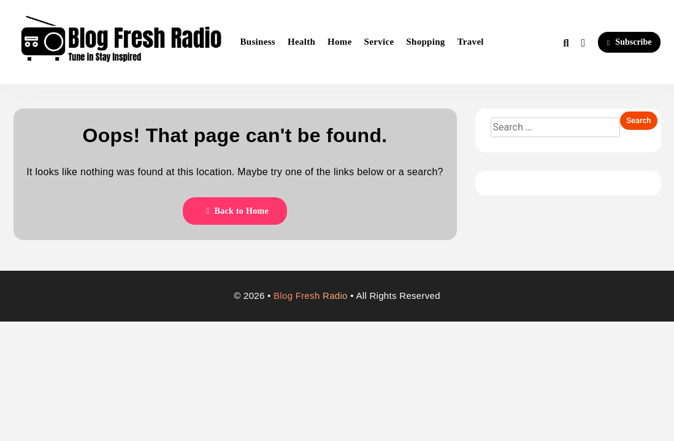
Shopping (425, 42)
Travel (471, 42)
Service (379, 42)
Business (257, 42)
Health (301, 42)
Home (339, 42)
